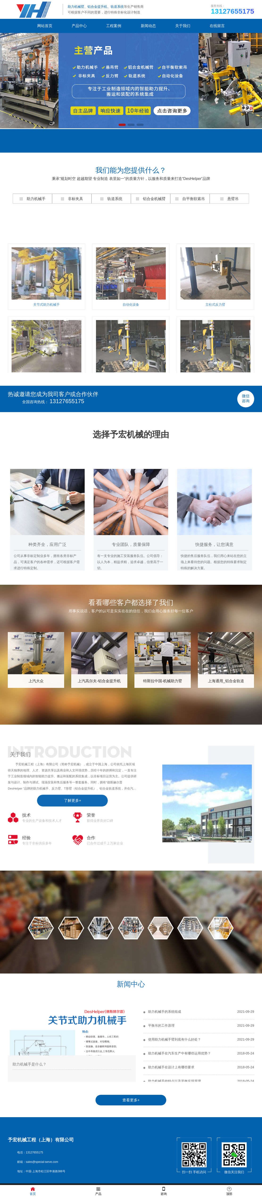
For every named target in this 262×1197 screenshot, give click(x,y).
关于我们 (182, 26)
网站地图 (68, 140)
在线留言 (217, 26)
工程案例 (113, 26)
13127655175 (67, 401)
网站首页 (44, 26)
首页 (33, 1191)
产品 (98, 1191)
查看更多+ (131, 1100)
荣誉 (91, 891)
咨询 (164, 1191)
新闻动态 (148, 26)
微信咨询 (246, 398)
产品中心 (79, 26)
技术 (26, 891)
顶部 (229, 1191)
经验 (26, 914)
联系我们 (108, 140)
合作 (91, 914)
